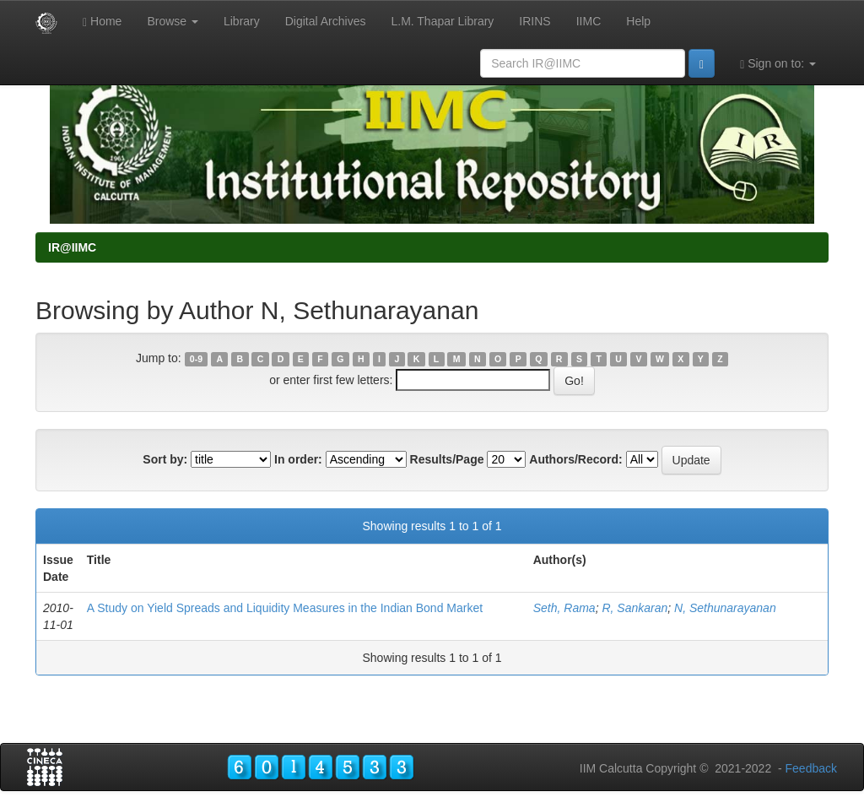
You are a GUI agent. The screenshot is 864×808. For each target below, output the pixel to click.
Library (242, 21)
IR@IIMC (72, 247)
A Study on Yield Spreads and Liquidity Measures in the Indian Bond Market (285, 608)
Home (102, 21)
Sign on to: (778, 64)
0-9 (196, 359)
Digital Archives (325, 21)
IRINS (534, 21)
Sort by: (165, 459)
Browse (172, 21)
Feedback (811, 768)
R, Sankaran (634, 608)
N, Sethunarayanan (725, 608)
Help (638, 21)
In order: (298, 459)
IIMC (589, 21)
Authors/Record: (575, 459)
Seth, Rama (564, 608)
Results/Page (447, 459)
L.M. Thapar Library (442, 21)
